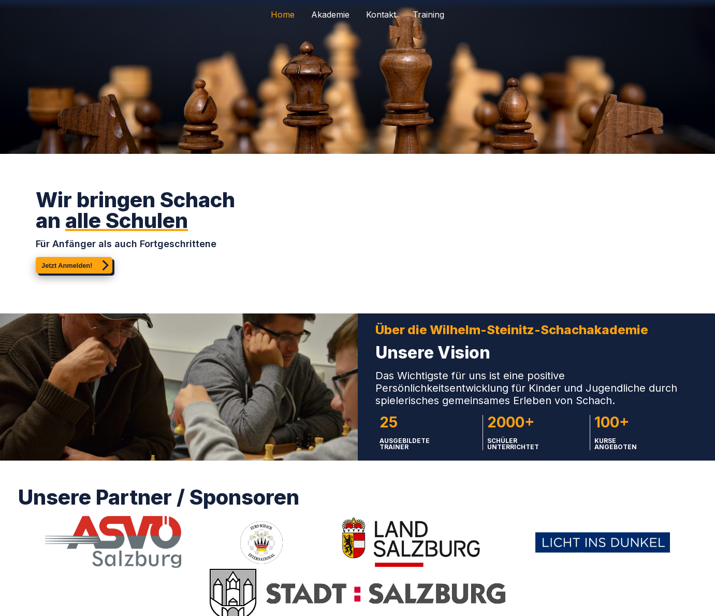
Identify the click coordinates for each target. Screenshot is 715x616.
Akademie (330, 14)
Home (283, 14)
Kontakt (381, 14)
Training (428, 14)
